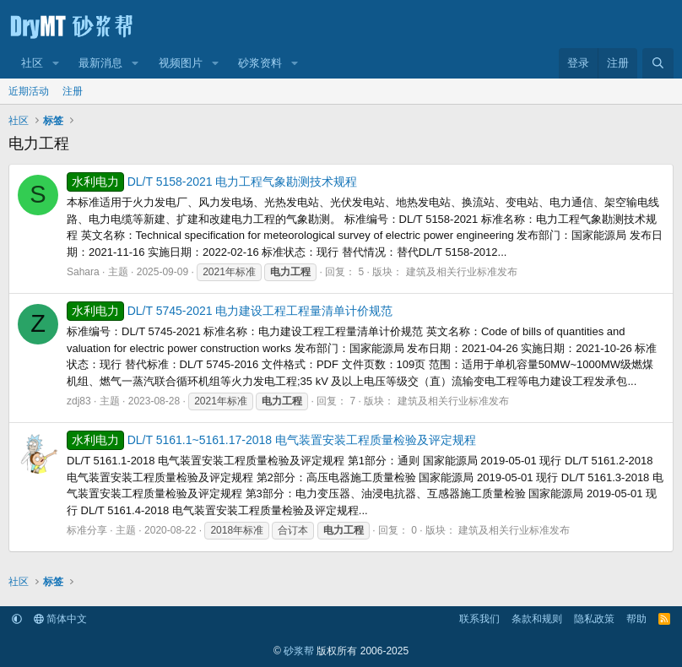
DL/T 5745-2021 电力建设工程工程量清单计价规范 (230, 310)
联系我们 (479, 619)
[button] (56, 63)
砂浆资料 (260, 63)
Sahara (83, 272)
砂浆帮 (299, 651)
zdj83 (79, 401)
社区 (32, 63)
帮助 (636, 619)
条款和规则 (537, 619)
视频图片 (181, 63)
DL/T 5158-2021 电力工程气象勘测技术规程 (212, 181)
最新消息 (100, 63)
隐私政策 (594, 619)
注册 (72, 91)
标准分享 (87, 530)
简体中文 (60, 619)
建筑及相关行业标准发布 (461, 272)
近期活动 (28, 91)
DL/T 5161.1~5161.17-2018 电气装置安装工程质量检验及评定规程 (271, 440)
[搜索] (658, 63)
